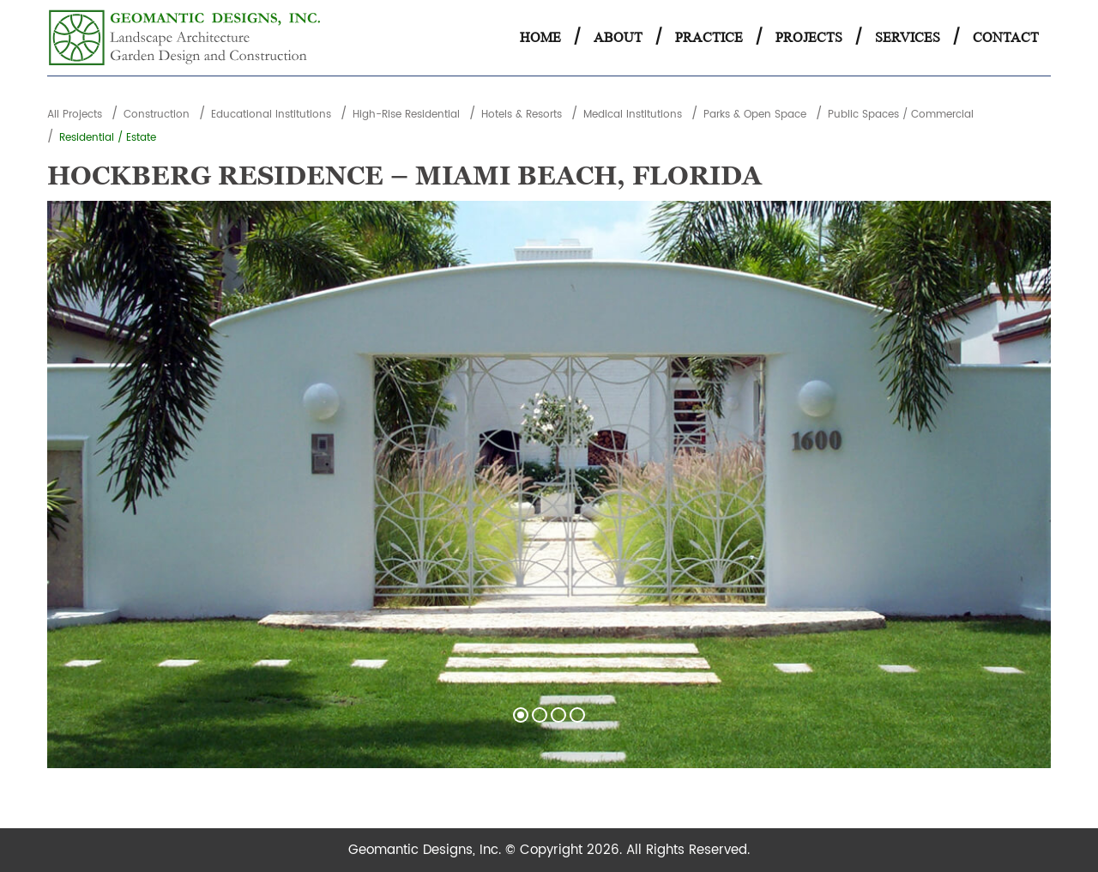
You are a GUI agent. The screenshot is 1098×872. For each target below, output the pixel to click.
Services (907, 37)
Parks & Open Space (754, 114)
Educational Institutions (271, 114)
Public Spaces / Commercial (901, 114)
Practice (709, 37)
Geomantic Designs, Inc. (426, 850)
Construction (157, 114)
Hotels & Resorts (521, 114)
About (618, 37)
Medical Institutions (632, 114)
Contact (1006, 37)
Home (540, 37)
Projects (808, 37)
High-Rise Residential (406, 114)
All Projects (74, 114)
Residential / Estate (107, 138)
